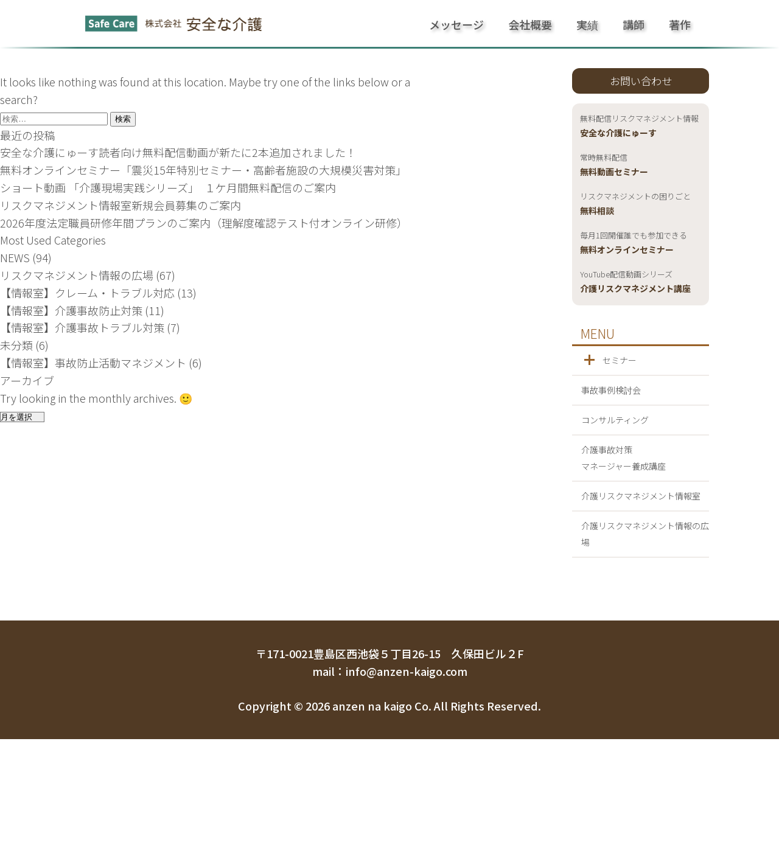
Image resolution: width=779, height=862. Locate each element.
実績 (587, 24)
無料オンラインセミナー (633, 243)
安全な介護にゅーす (639, 126)
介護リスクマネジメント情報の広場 (645, 534)
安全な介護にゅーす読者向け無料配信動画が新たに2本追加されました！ (178, 152)
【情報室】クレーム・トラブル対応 (87, 293)
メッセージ (456, 24)
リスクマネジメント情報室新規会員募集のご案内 (120, 205)
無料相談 (635, 204)
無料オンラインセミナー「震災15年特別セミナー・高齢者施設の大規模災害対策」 (203, 170)
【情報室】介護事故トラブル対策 (82, 327)
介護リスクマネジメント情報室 (640, 496)
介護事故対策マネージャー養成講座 (623, 457)
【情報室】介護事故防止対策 (71, 310)
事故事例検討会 (611, 390)
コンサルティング (615, 420)
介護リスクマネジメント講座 (635, 282)
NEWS (15, 257)
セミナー (620, 360)
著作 (680, 24)
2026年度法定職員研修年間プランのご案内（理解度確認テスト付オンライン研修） (204, 223)
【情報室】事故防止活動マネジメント (93, 362)
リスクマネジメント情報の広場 (76, 275)
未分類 (16, 345)
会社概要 (530, 24)
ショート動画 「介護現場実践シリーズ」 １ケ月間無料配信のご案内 (168, 187)
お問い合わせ (641, 80)
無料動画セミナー (614, 165)
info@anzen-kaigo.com (406, 671)
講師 (634, 24)
